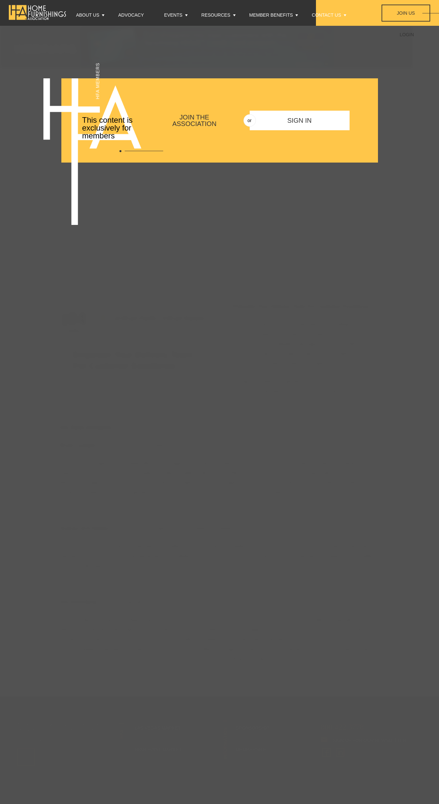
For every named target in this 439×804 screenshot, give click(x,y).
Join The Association (194, 120)
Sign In (299, 120)
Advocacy (131, 15)
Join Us (406, 13)
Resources (215, 15)
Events (173, 15)
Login (407, 34)
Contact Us (326, 15)
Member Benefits (271, 15)
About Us (87, 15)
